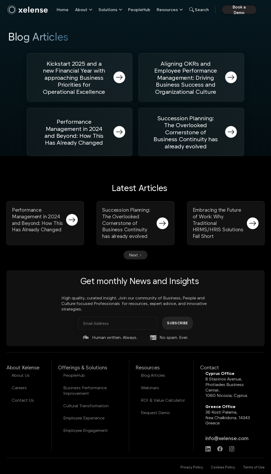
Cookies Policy (223, 467)
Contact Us (23, 399)
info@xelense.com (227, 438)
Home (63, 9)
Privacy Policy (191, 467)
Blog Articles (153, 375)
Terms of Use (254, 467)
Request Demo (155, 412)
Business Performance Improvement (85, 390)
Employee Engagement (85, 430)
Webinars (150, 387)
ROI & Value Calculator (163, 399)
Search (202, 9)
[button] (83, 9)
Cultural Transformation (86, 405)
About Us (21, 375)
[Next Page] (135, 255)
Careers (19, 387)
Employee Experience (84, 417)
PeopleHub (139, 9)
